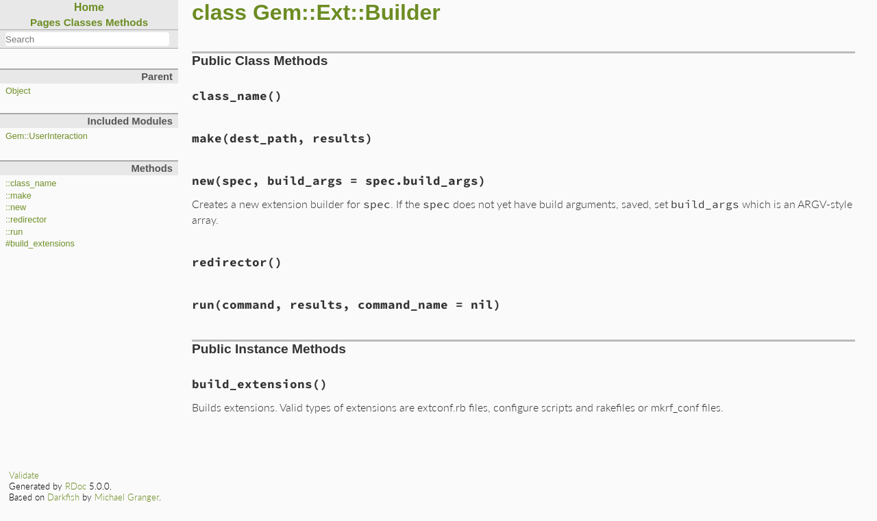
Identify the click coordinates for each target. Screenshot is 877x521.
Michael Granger (127, 497)
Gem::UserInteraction (46, 136)
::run (14, 232)
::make (18, 196)
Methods (127, 22)
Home (89, 7)
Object (17, 91)
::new (15, 207)
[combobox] (87, 39)
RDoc (75, 486)
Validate (24, 475)
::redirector (26, 220)
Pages (45, 22)
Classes (83, 22)
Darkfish (63, 497)
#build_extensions (40, 244)
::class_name (30, 183)
